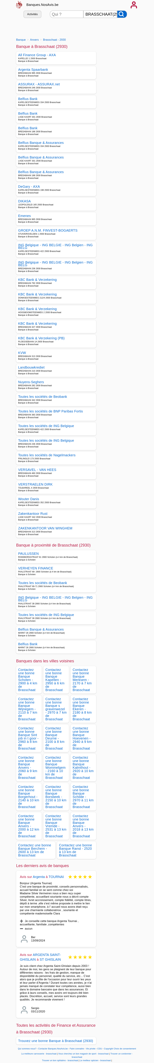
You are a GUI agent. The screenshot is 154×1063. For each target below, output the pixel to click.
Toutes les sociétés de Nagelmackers (46, 455)
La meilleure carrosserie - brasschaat (38, 1054)
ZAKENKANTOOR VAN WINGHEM (45, 528)
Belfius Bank (27, 98)
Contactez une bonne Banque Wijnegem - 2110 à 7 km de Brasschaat (27, 709)
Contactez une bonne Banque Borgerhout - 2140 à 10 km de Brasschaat (28, 797)
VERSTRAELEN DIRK (35, 484)
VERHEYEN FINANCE (35, 568)
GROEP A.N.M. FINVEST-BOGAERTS (48, 230)
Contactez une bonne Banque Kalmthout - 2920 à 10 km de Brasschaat (83, 767)
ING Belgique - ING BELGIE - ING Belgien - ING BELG (55, 246)
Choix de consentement (125, 1049)
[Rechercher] (122, 14)
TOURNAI (56, 877)
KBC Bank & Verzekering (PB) (41, 338)
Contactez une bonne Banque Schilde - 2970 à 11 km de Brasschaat (83, 797)
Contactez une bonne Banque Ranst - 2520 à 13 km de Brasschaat (75, 850)
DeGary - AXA (29, 186)
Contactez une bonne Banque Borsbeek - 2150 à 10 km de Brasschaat (55, 797)
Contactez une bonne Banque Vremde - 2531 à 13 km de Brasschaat (55, 826)
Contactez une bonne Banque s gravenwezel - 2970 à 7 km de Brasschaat (56, 709)
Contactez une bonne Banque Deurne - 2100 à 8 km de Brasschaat (55, 738)
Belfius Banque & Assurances (41, 142)
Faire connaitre (77, 1049)
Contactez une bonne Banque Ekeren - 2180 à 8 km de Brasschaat (82, 709)
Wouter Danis (28, 499)
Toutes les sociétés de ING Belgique (46, 426)
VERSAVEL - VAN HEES (37, 469)
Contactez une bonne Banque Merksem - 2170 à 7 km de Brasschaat (82, 680)
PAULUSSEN (28, 553)
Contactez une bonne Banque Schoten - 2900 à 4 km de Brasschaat (27, 680)
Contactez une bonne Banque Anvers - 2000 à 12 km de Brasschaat (28, 826)
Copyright (108, 1049)
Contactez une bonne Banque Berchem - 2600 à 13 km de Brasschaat (34, 850)
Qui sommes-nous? (27, 1049)
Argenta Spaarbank (33, 69)
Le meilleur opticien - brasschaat (95, 1060)
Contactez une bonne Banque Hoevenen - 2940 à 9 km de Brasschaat (82, 738)
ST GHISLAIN (50, 959)
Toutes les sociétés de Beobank (42, 396)
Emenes (24, 215)
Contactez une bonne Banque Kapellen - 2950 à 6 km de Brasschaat (55, 680)
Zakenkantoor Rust (32, 513)
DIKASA (24, 201)
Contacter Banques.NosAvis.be (53, 1049)
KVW (22, 352)
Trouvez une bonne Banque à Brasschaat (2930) (55, 1041)
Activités (32, 14)
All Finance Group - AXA (37, 55)
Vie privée (90, 1049)
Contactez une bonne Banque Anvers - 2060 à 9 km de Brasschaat (27, 767)
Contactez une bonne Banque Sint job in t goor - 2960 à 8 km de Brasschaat (28, 738)
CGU (99, 1049)
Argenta (39, 877)
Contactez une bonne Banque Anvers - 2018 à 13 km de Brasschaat (83, 826)
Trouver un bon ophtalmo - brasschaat (60, 1060)
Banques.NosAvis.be (42, 5)
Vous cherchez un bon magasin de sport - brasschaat (83, 1054)
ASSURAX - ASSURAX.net (39, 84)
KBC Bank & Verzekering (37, 279)
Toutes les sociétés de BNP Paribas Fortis (50, 411)
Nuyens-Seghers (31, 382)
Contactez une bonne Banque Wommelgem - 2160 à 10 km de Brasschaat (55, 767)
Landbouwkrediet (31, 367)
